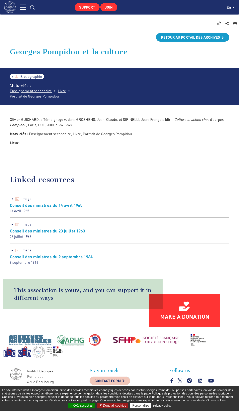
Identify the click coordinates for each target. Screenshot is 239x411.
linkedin (200, 381)
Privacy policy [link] (162, 405)
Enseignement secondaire (31, 91)
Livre (62, 91)
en (230, 7)
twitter (180, 380)
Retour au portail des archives (190, 37)
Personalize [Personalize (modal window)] (140, 405)
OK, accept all (81, 405)
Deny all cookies (112, 405)
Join (109, 7)
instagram (189, 381)
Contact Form (108, 381)
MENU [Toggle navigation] (23, 7)
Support (87, 7)
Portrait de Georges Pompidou (34, 96)
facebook (172, 380)
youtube (211, 381)
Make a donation (184, 316)
